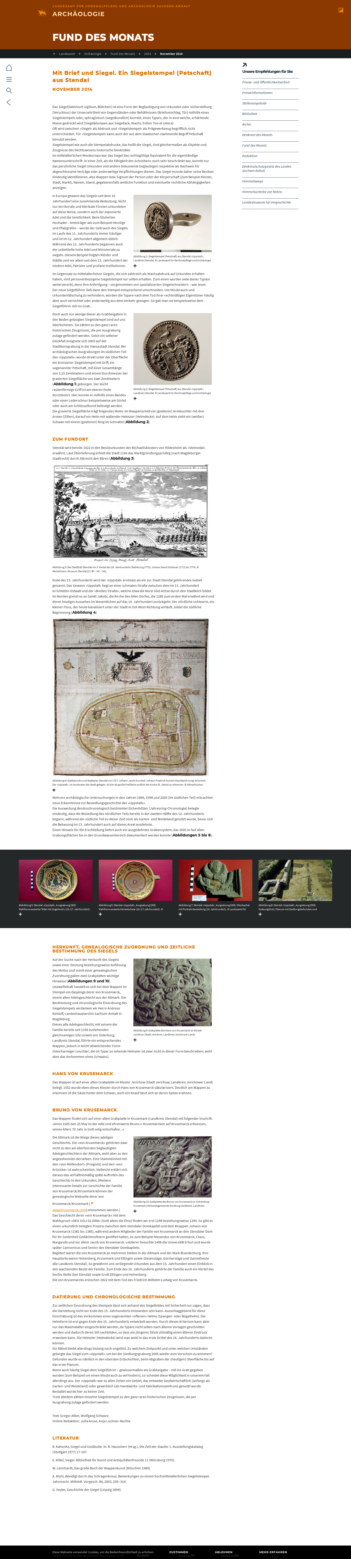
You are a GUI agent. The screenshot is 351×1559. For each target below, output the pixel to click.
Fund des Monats (123, 54)
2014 (147, 54)
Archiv (246, 124)
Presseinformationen (257, 92)
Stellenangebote (254, 103)
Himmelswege (252, 181)
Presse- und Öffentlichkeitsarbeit (266, 82)
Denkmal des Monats (257, 134)
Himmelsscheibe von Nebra (262, 191)
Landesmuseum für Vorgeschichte (266, 202)
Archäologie (92, 54)
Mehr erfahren (273, 1552)
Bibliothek (249, 113)
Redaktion (249, 156)
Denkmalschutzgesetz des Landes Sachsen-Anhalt (266, 168)
